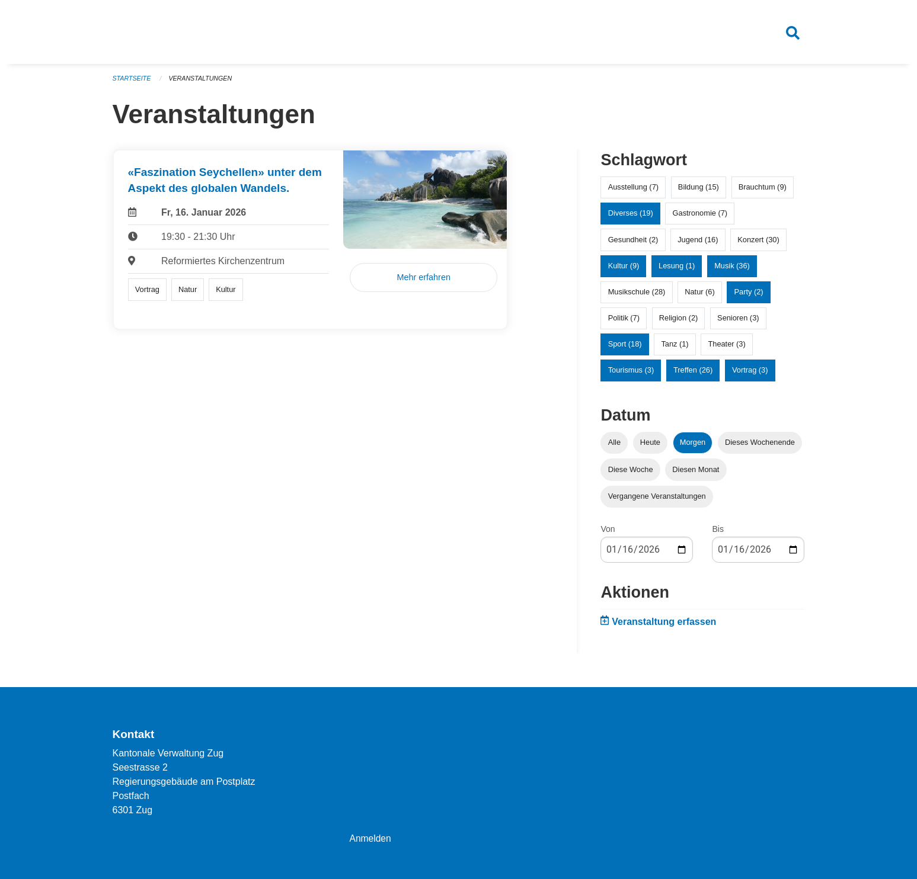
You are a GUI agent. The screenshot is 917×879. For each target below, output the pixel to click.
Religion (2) (678, 322)
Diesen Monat (695, 473)
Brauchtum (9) (763, 191)
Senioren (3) (738, 322)
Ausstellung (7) (633, 191)
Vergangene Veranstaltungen (657, 500)
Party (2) (748, 296)
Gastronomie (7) (700, 217)
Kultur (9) (624, 269)
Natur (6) (700, 296)
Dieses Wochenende (760, 446)
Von (607, 533)
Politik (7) (624, 322)
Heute (650, 446)
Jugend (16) (698, 243)
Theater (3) (726, 348)
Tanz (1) (674, 348)
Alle (614, 446)
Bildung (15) (698, 191)
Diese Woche (630, 473)
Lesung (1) (677, 269)
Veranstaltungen (202, 82)
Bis (717, 533)
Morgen (692, 446)
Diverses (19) (630, 217)
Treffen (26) (692, 374)
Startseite (132, 82)
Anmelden (370, 838)
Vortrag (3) (750, 374)
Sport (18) (625, 348)
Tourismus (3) (631, 374)
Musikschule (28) (637, 296)
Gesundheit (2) (633, 243)
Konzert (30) (758, 243)
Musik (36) (732, 269)
